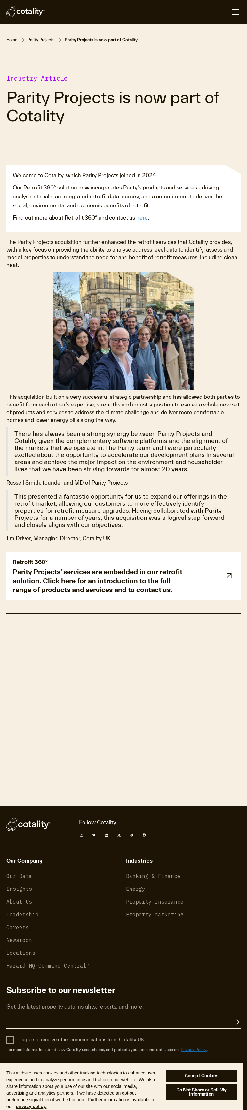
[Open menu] (235, 12)
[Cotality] (25, 12)
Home (11, 39)
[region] (121, 1086)
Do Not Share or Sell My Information (201, 1092)
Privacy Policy (200, 744)
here (142, 217)
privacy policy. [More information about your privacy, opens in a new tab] (31, 1106)
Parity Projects (41, 39)
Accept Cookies (202, 1075)
